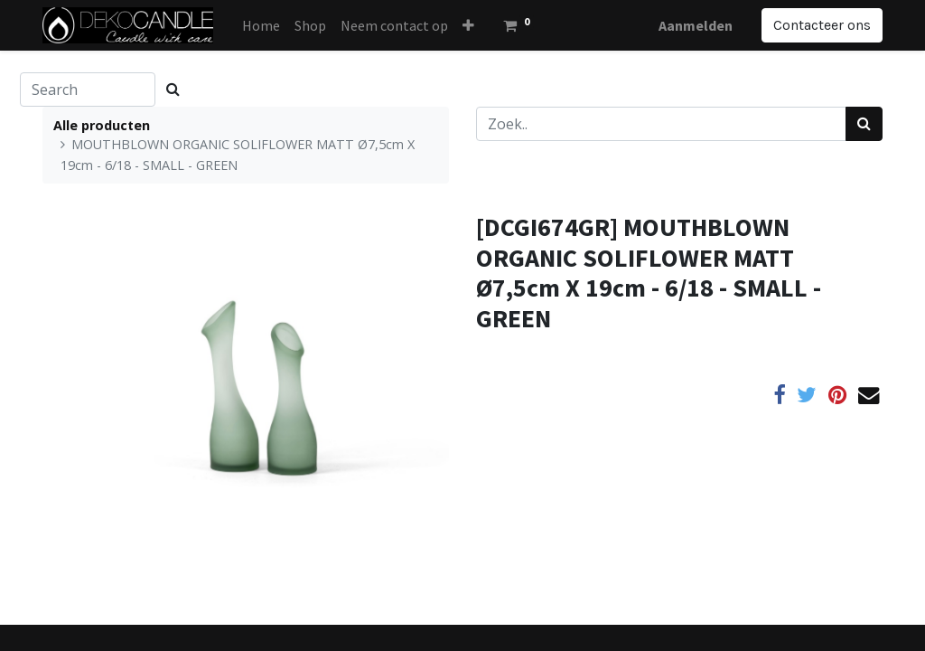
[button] (468, 25)
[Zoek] (864, 124)
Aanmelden (696, 25)
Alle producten (101, 125)
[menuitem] (261, 25)
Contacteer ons (822, 24)
